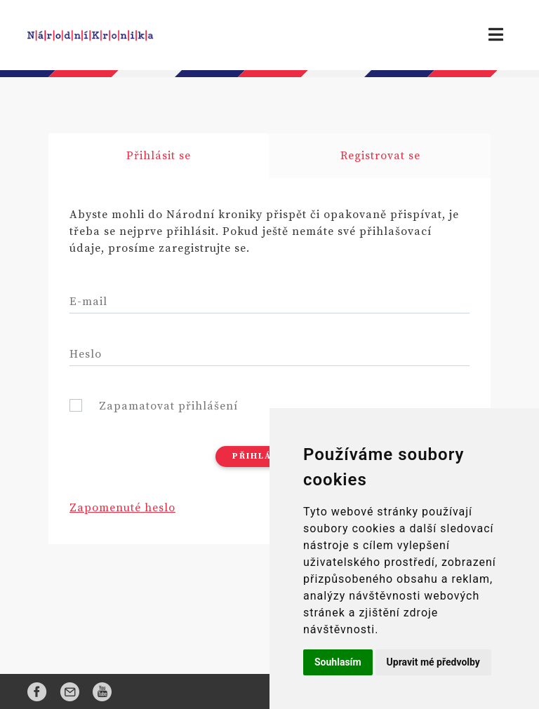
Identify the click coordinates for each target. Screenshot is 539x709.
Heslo (85, 354)
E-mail (88, 302)
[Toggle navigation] (496, 35)
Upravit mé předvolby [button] (433, 662)
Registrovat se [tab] (380, 156)
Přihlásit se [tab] (158, 156)
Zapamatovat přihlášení (168, 406)
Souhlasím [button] (337, 662)
